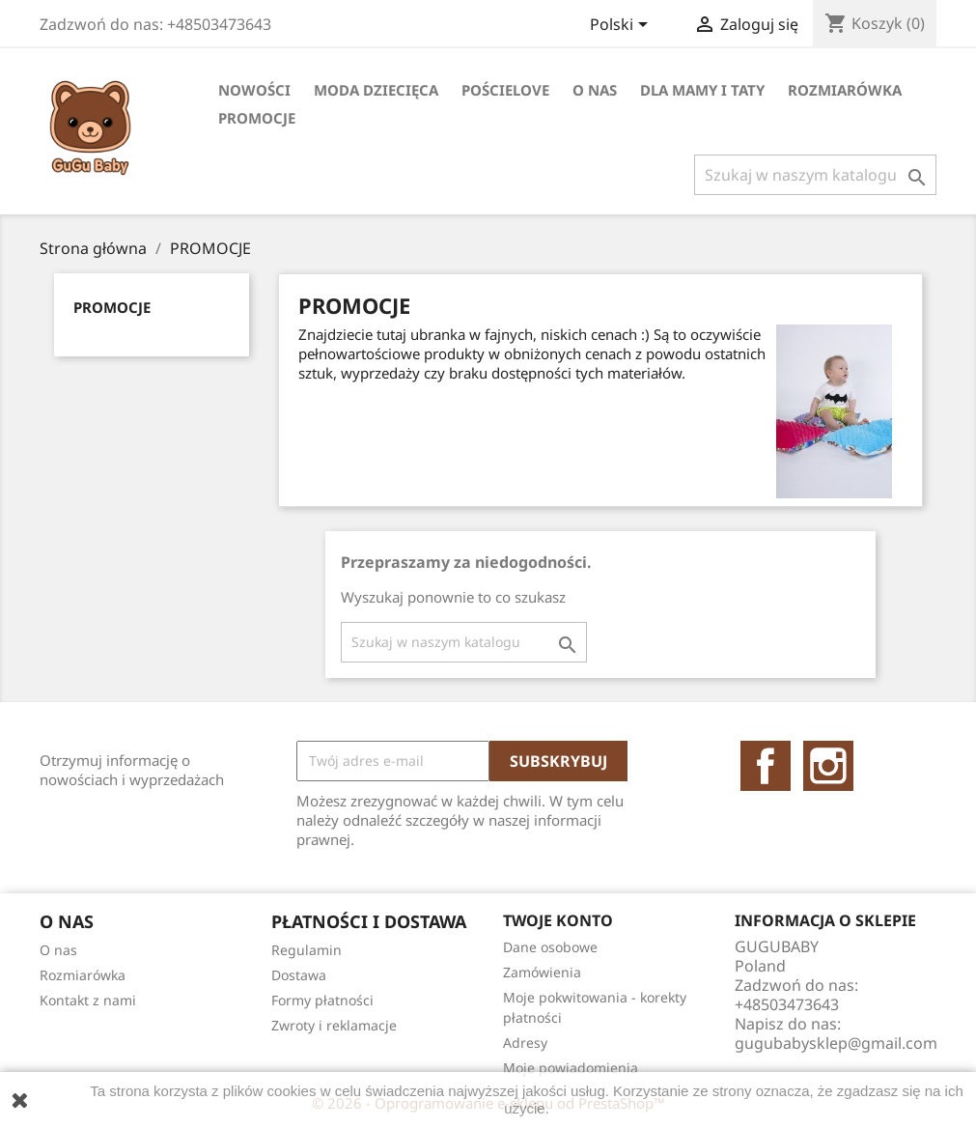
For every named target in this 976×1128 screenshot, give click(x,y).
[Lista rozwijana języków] (622, 26)
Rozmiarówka (845, 89)
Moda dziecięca (376, 89)
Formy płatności (322, 1000)
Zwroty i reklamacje (334, 1025)
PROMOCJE (256, 117)
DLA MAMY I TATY (702, 89)
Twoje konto (558, 920)
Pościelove (505, 89)
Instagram (828, 766)
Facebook (765, 766)
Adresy (525, 1042)
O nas (594, 89)
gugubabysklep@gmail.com (836, 1043)
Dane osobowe (550, 947)
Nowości (254, 89)
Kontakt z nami (88, 1000)
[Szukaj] (815, 175)
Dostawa (298, 975)
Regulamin (306, 950)
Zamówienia (542, 972)
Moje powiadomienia (570, 1067)
